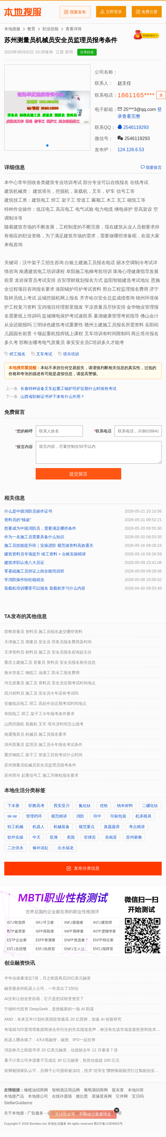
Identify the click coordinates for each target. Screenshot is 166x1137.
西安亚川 (62, 805)
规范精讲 (59, 816)
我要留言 (151, 167)
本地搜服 (22, 12)
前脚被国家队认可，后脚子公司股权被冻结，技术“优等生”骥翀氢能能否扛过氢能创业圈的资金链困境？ (81, 1072)
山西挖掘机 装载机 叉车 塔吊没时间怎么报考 (44, 724)
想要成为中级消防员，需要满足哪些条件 (40, 528)
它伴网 (122, 1096)
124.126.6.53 (131, 149)
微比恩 (82, 1096)
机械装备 (62, 826)
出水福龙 (66, 847)
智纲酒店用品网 (66, 1090)
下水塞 (13, 805)
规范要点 (87, 826)
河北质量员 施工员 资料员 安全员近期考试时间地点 (50, 683)
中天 (37, 837)
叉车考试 (44, 354)
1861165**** (136, 95)
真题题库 (112, 826)
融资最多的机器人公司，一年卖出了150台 (41, 988)
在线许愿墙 (62, 1096)
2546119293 (133, 127)
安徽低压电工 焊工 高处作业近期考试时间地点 (45, 703)
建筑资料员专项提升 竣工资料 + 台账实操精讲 (45, 554)
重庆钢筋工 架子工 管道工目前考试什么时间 (43, 754)
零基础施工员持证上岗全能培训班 (34, 571)
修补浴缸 (40, 847)
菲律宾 (90, 837)
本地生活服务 (57, 1123)
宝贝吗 (138, 1096)
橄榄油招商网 (36, 1090)
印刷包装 (118, 816)
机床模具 (143, 816)
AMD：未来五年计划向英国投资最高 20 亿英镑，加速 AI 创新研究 (63, 1019)
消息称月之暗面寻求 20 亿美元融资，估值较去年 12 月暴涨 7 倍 (61, 1050)
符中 (97, 816)
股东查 (118, 1090)
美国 (71, 837)
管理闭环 (34, 816)
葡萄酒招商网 (96, 1090)
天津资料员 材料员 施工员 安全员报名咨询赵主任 (48, 652)
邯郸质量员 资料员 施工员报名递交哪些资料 (43, 631)
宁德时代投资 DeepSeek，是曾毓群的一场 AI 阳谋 (49, 1009)
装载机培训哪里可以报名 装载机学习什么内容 (44, 588)
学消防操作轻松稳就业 (24, 579)
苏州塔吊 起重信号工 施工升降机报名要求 (41, 775)
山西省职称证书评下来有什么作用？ (52, 396)
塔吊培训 (71, 354)
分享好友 (87, 52)
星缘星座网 (102, 1096)
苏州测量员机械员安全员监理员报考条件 (40, 765)
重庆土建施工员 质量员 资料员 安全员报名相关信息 (50, 662)
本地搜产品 (14, 1096)
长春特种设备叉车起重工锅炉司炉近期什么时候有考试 (68, 388)
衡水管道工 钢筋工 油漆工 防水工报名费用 (42, 672)
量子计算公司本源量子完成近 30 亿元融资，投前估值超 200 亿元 (62, 1060)
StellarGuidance (18, 1102)
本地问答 (136, 1090)
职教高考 (36, 805)
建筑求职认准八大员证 (24, 562)
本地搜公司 (38, 1096)
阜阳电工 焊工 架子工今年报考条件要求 (39, 713)
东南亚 (111, 837)
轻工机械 (15, 826)
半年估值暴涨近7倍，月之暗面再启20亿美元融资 (47, 978)
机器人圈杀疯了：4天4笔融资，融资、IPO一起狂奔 (50, 1039)
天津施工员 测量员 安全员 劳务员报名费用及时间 (48, 642)
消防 (80, 816)
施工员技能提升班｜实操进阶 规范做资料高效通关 (48, 545)
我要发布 (75, 12)
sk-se (12, 816)
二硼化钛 (150, 805)
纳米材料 (125, 805)
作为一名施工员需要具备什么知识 (34, 537)
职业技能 (50, 29)
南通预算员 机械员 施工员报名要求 (35, 734)
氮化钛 (85, 805)
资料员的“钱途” (17, 519)
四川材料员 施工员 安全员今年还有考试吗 (41, 693)
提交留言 (78, 474)
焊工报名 (17, 354)
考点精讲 (137, 826)
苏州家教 (134, 837)
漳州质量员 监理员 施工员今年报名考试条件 (43, 744)
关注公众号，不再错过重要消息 (83, 1114)
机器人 (38, 826)
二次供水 (15, 847)
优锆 (104, 805)
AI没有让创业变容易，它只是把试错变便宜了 (44, 998)
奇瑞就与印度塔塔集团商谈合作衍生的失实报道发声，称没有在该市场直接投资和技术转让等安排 (82, 1031)
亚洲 (54, 837)
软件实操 (15, 837)
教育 (31, 29)
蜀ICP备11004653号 (108, 1123)
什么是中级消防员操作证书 (28, 511)
